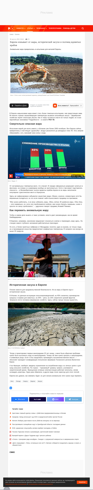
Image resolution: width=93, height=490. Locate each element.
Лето (12, 381)
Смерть (25, 381)
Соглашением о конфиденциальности (40, 484)
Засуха (40, 381)
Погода (18, 381)
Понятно (82, 482)
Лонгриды (17, 34)
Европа (33, 381)
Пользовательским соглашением (15, 484)
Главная (11, 34)
